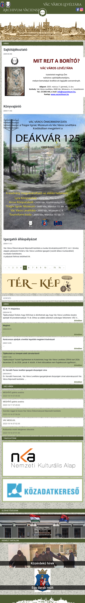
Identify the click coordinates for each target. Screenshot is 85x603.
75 (54, 268)
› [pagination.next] (63, 268)
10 (45, 268)
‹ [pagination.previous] (5, 268)
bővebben (78, 320)
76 (59, 268)
